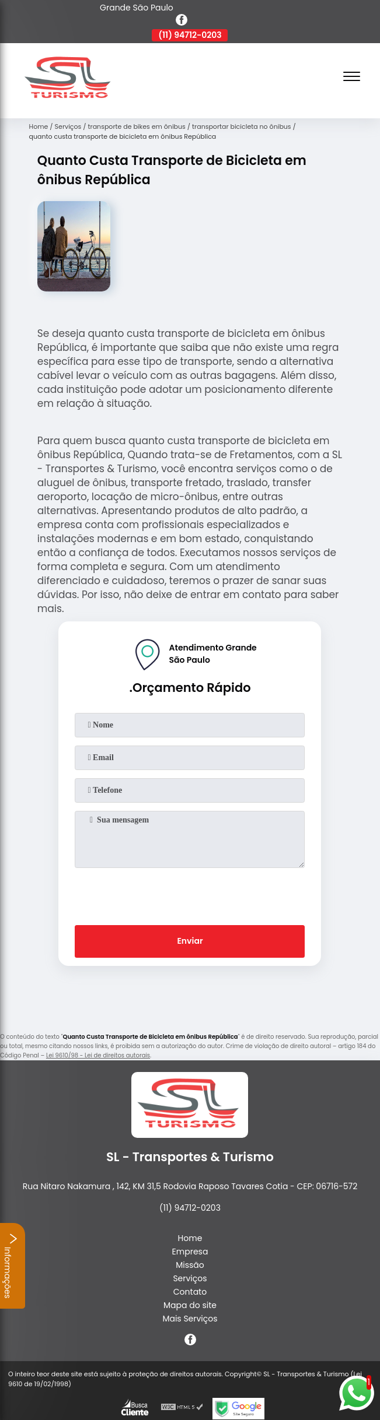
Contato (190, 1292)
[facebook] (181, 21)
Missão (190, 1265)
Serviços (190, 1278)
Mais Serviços (189, 1318)
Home (190, 1238)
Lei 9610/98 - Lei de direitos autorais (98, 1055)
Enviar (190, 941)
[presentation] (189, 894)
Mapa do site (190, 1305)
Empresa (190, 1251)
